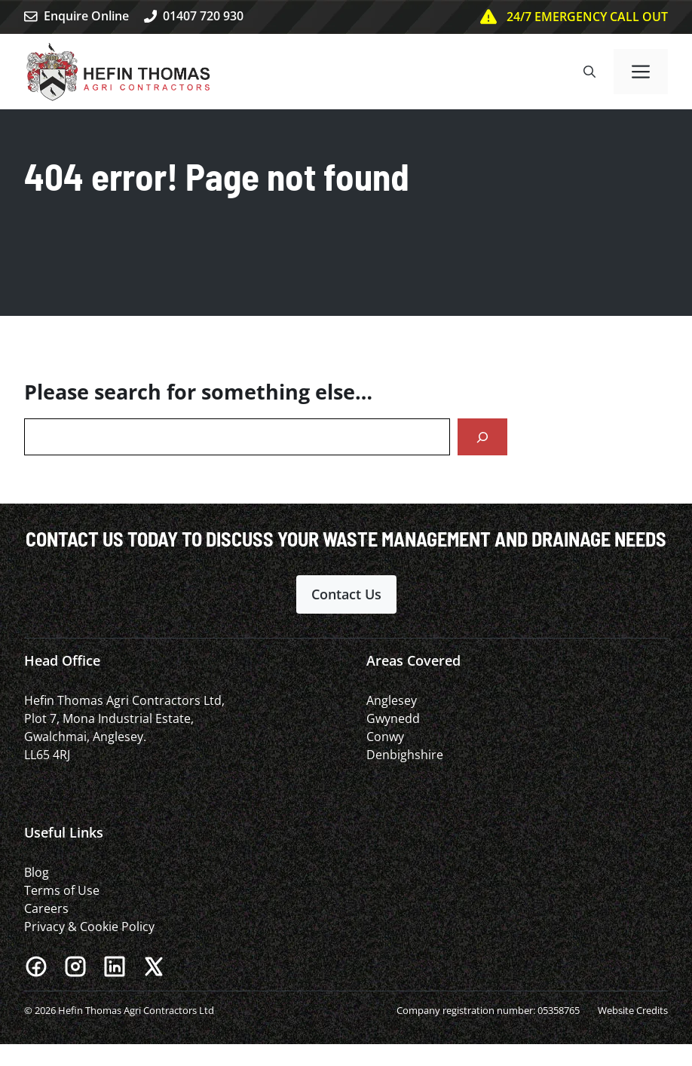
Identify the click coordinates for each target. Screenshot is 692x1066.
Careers (46, 908)
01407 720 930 (203, 16)
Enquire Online (86, 16)
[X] (154, 966)
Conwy (385, 736)
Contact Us (346, 594)
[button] (589, 71)
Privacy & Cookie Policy (89, 926)
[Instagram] (75, 966)
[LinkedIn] (115, 966)
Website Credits (633, 1010)
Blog (36, 872)
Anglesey (391, 700)
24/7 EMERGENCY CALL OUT (587, 16)
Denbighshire (404, 754)
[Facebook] (36, 966)
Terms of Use (62, 890)
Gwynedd (393, 718)
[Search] (482, 436)
